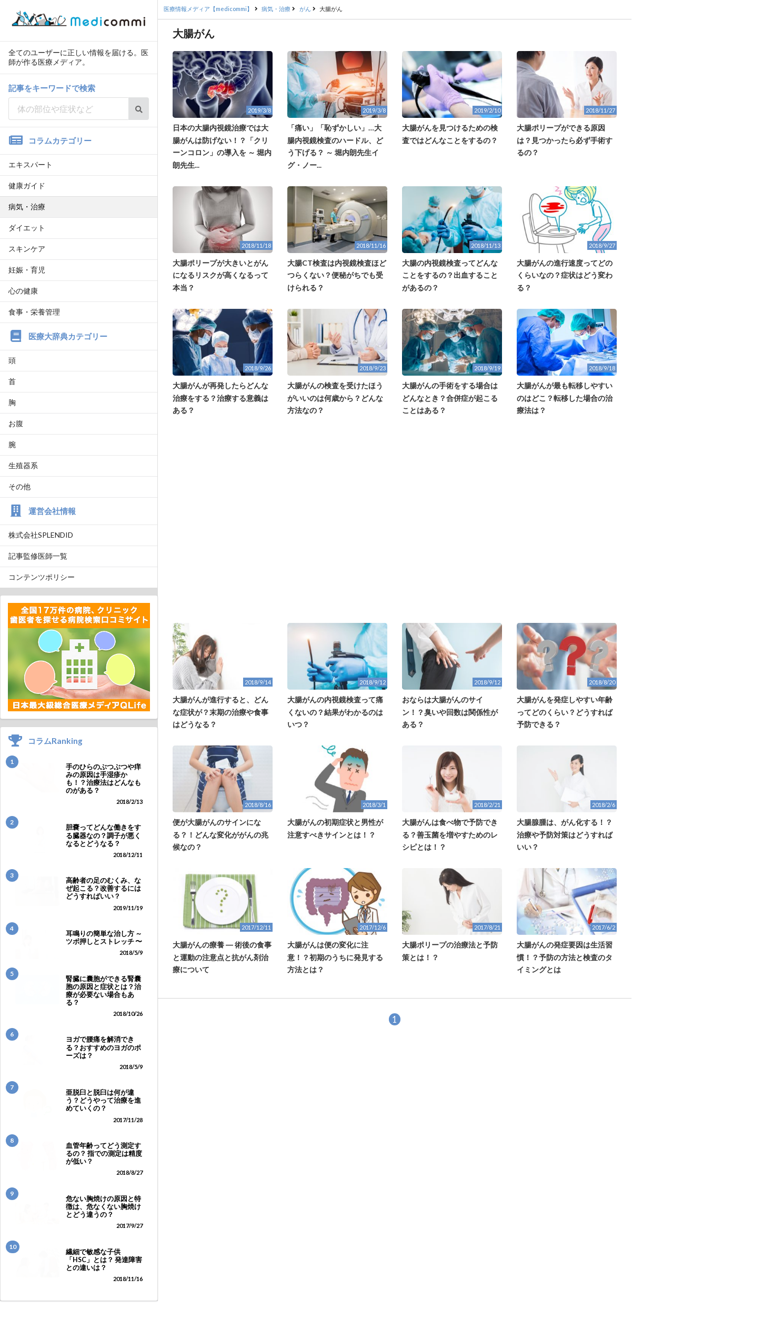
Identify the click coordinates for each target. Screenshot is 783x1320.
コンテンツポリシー (41, 576)
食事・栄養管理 (34, 311)
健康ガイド (26, 185)
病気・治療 (26, 206)
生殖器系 (23, 465)
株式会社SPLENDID (40, 534)
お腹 (15, 423)
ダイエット (26, 227)
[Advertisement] (394, 519)
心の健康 (23, 290)
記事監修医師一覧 (37, 555)
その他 (19, 486)
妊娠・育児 (26, 269)
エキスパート (30, 164)
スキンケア (26, 248)
